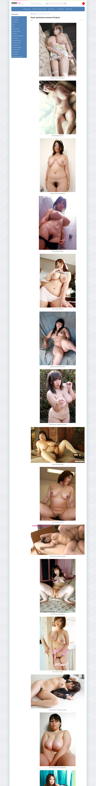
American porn (69, 9)
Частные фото (60, 9)
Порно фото (51, 9)
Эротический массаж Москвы (39, 9)
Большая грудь (27, 9)
